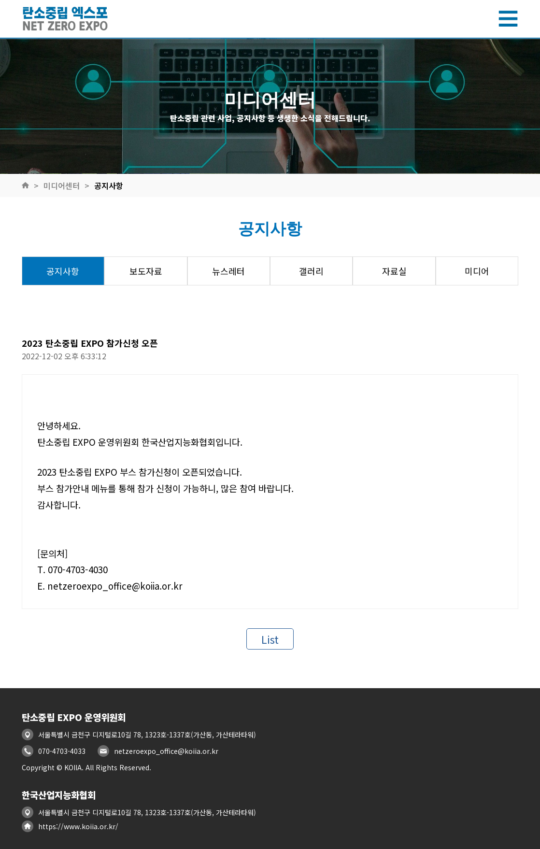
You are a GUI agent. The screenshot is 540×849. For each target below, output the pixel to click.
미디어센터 (61, 185)
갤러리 (311, 271)
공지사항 (108, 185)
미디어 (477, 271)
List (270, 639)
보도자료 (145, 271)
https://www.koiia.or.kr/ (78, 826)
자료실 (394, 271)
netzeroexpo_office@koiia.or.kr (166, 751)
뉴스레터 (228, 271)
